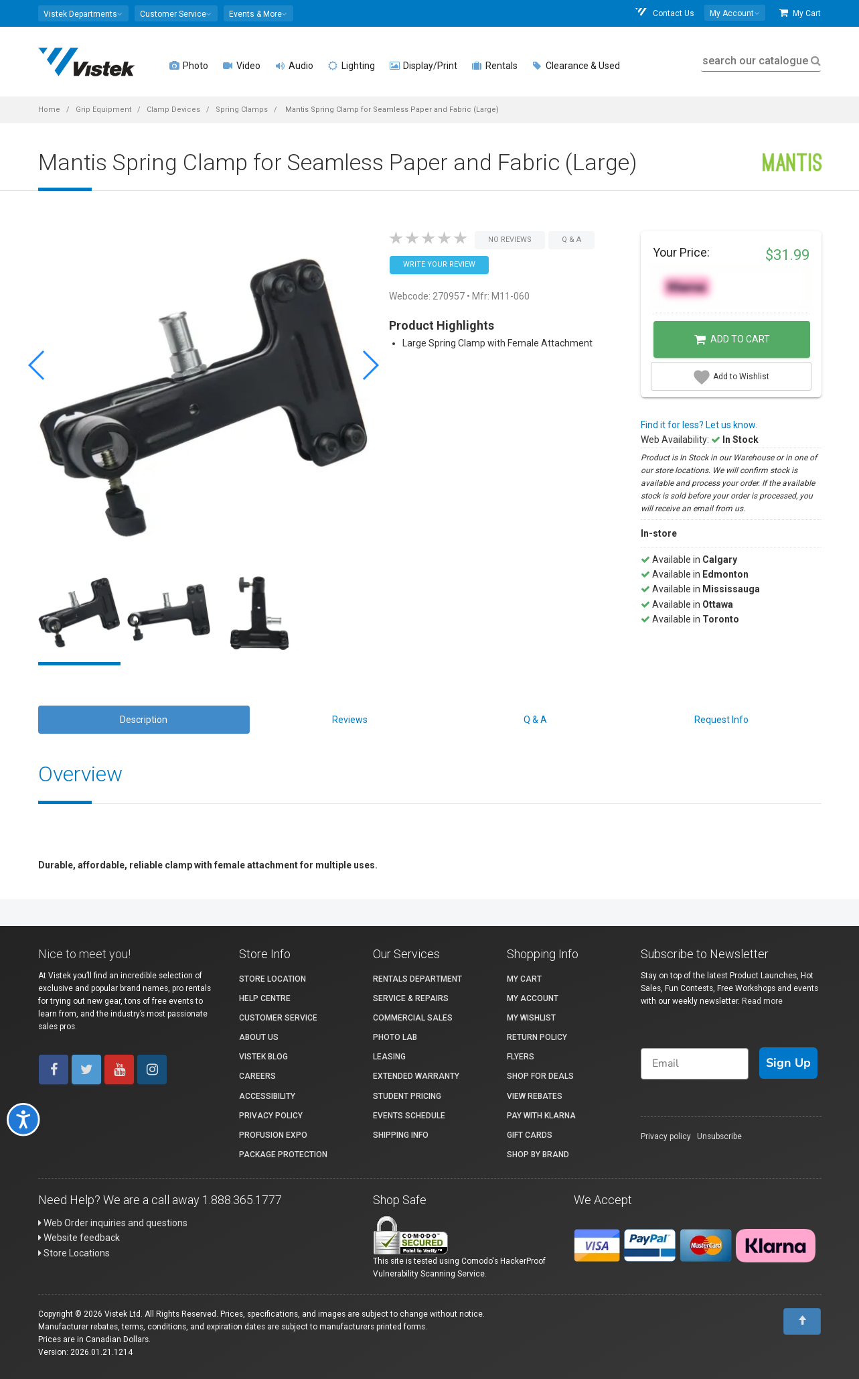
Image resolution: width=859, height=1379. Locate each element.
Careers (257, 1076)
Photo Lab (395, 1037)
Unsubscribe (719, 1136)
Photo (188, 65)
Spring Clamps (242, 109)
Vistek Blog (263, 1056)
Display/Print (423, 65)
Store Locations (74, 1253)
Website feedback (79, 1237)
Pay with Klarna (541, 1115)
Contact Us (664, 13)
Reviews (350, 719)
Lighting (351, 65)
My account (532, 998)
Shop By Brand (538, 1154)
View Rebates (534, 1096)
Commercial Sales (413, 1018)
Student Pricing (407, 1096)
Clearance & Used (576, 65)
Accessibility (267, 1096)
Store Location (272, 979)
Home (49, 109)
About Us (259, 1037)
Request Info (721, 719)
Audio (294, 65)
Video (241, 65)
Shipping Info (400, 1135)
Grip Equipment (103, 109)
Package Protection (283, 1154)
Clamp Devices (173, 109)
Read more (762, 1001)
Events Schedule (409, 1115)
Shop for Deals (540, 1076)
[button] (83, 13)
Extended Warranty (416, 1076)
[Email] (695, 1063)
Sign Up (788, 1063)
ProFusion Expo (273, 1135)
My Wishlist (531, 1018)
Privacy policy (666, 1136)
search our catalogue (760, 60)
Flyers (520, 1056)
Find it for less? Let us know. (699, 424)
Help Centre (265, 998)
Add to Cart (731, 340)
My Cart (800, 13)
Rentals (495, 65)
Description (143, 719)
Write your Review (439, 264)
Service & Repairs (411, 998)
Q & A (535, 719)
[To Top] (802, 1321)
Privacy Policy (271, 1115)
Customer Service (278, 1018)
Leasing (389, 1056)
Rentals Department (417, 979)
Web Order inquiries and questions (112, 1223)
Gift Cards (529, 1135)
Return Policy (537, 1037)
